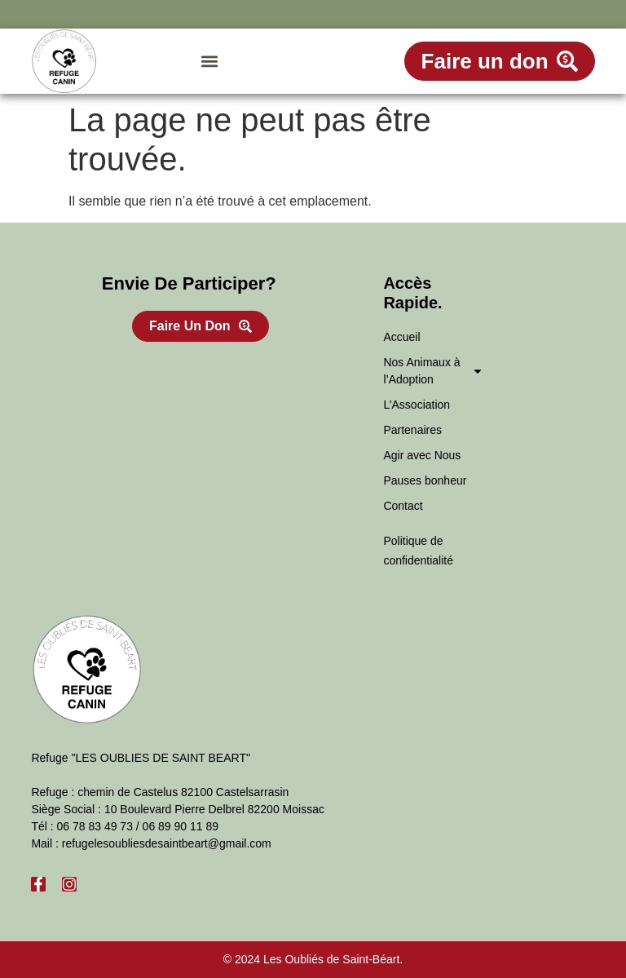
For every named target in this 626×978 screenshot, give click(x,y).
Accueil (401, 336)
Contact (402, 505)
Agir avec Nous (422, 455)
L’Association (416, 404)
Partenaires (412, 429)
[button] (209, 61)
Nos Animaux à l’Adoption (433, 371)
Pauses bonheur (424, 480)
